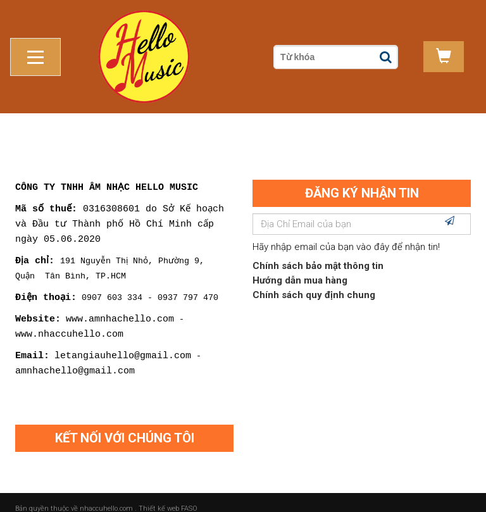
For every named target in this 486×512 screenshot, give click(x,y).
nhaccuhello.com (107, 496)
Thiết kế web (159, 496)
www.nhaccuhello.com (69, 321)
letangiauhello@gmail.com (122, 342)
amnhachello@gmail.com (75, 357)
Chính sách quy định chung (313, 283)
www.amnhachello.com (120, 305)
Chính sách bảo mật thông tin (317, 253)
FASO (189, 496)
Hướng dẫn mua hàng (299, 268)
